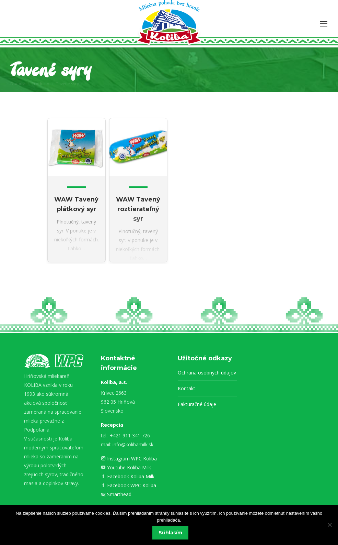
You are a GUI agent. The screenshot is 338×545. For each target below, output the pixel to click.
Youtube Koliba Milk (128, 467)
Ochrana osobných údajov (207, 372)
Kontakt (186, 388)
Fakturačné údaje (197, 404)
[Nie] (329, 525)
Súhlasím (171, 533)
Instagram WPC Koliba (131, 458)
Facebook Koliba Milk (130, 476)
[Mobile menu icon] (323, 24)
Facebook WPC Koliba (131, 485)
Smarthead (118, 494)
